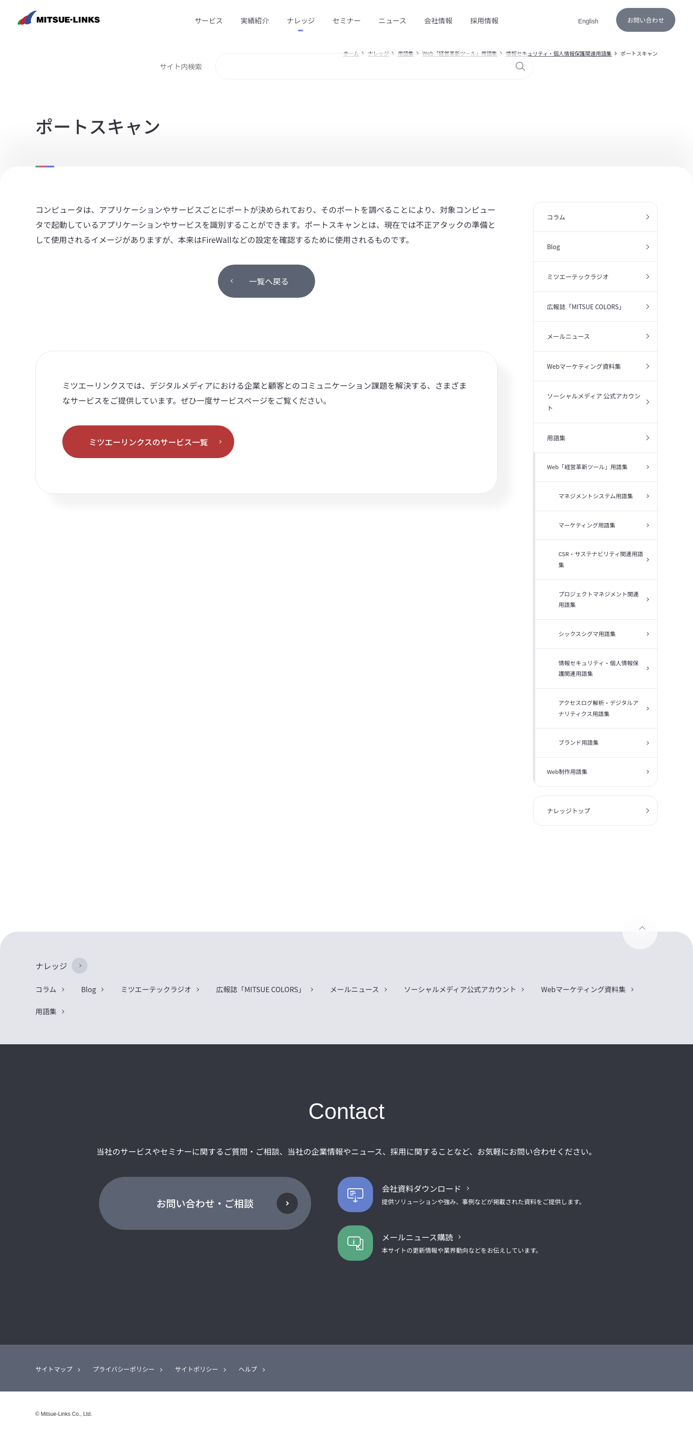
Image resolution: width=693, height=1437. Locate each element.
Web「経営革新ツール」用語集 (587, 467)
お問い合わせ (645, 19)
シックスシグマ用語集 (587, 633)
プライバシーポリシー (124, 1369)
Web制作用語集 (567, 771)
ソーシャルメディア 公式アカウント (593, 401)
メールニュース (568, 336)
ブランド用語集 (578, 742)
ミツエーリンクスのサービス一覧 (148, 441)
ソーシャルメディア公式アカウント (460, 989)
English (588, 21)
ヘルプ (248, 1369)
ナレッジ (51, 965)
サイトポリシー (196, 1369)
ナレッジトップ (568, 810)
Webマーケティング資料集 (584, 366)
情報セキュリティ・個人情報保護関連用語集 (598, 668)
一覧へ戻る (269, 281)
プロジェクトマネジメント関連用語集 (598, 599)
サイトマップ (53, 1369)
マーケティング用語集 (586, 525)
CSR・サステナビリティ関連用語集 (600, 559)
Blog (553, 246)
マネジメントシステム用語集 (595, 496)
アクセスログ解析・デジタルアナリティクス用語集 (598, 708)
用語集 (556, 437)
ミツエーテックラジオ (578, 276)
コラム (556, 216)
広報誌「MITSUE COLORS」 (585, 306)
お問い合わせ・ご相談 (205, 1203)
